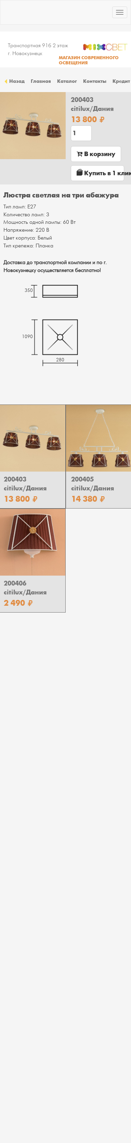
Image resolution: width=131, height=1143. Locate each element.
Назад (14, 81)
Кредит (121, 81)
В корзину (96, 154)
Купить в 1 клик (101, 173)
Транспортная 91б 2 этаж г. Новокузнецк (38, 49)
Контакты (94, 81)
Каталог (67, 81)
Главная (41, 81)
